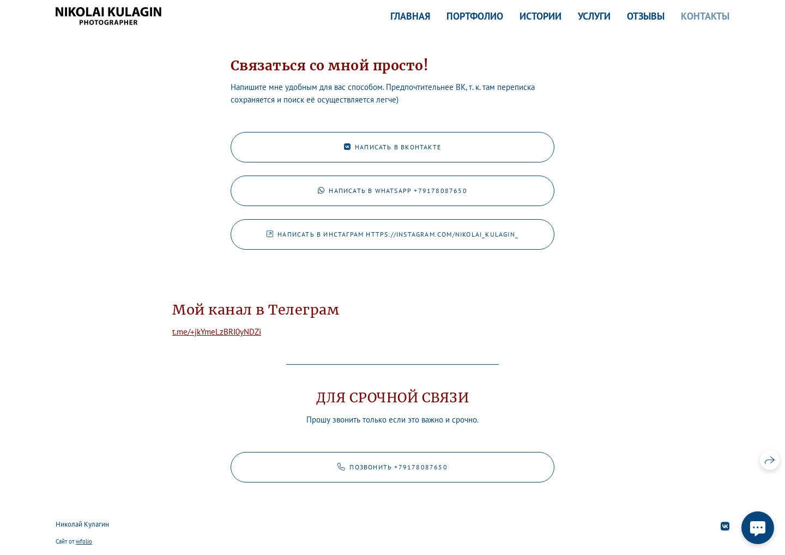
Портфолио (474, 16)
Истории (540, 16)
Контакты (705, 16)
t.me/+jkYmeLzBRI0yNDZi (216, 332)
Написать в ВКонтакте (392, 147)
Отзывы (646, 16)
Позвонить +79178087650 (392, 467)
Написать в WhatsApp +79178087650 (392, 190)
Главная (410, 16)
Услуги (594, 16)
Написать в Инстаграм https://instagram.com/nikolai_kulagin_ (392, 234)
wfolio (84, 541)
